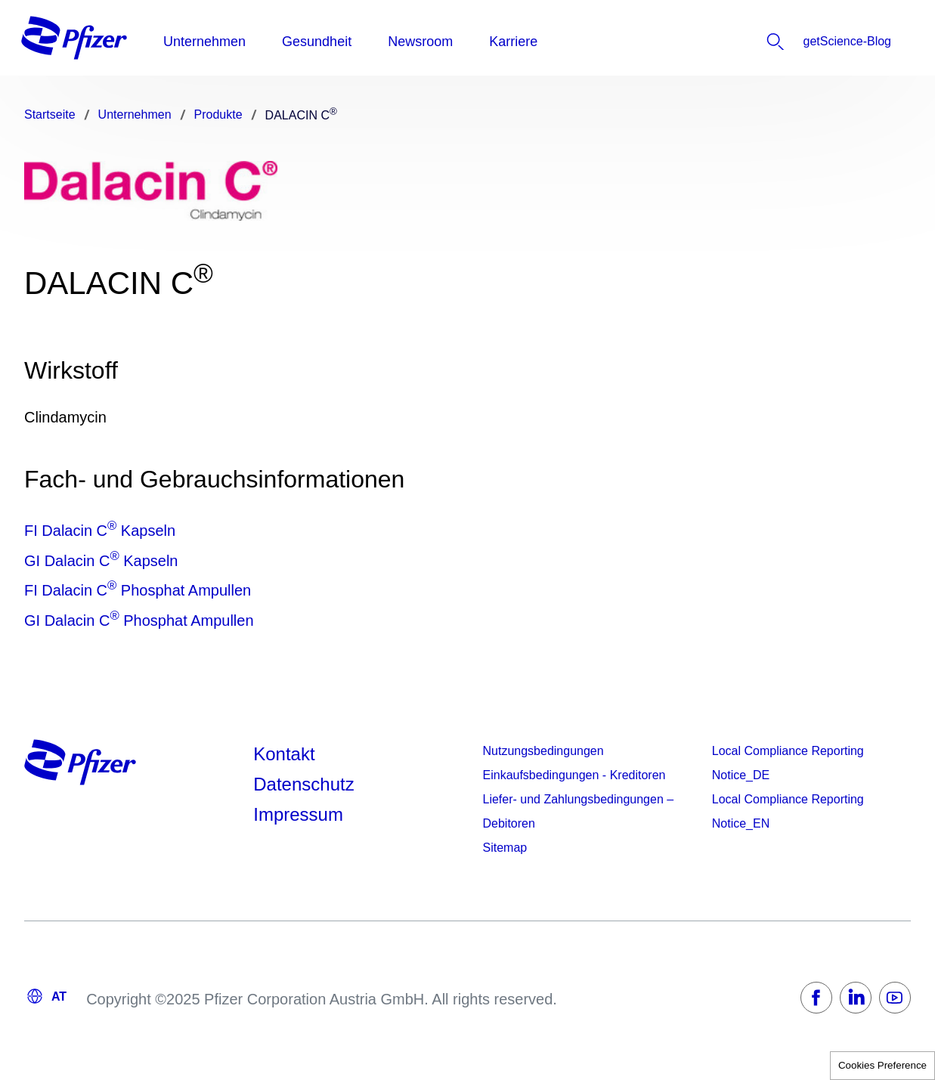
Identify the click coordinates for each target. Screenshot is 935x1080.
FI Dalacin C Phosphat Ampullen (137, 590)
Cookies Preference (882, 1065)
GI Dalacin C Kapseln (101, 560)
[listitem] (805, 41)
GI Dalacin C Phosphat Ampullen (139, 620)
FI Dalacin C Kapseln (99, 530)
